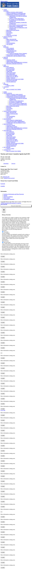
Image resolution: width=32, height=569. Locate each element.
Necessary (6, 232)
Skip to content (4, 1)
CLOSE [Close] (2, 256)
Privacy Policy (6, 198)
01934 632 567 (6, 176)
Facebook (3, 183)
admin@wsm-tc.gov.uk (9, 178)
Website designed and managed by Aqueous (11, 203)
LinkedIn (3, 186)
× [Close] (1, 353)
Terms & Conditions (8, 196)
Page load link (4, 204)
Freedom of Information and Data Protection (13, 194)
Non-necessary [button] (5, 241)
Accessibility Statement (8, 199)
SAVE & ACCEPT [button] (6, 250)
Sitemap (5, 195)
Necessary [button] (4, 230)
